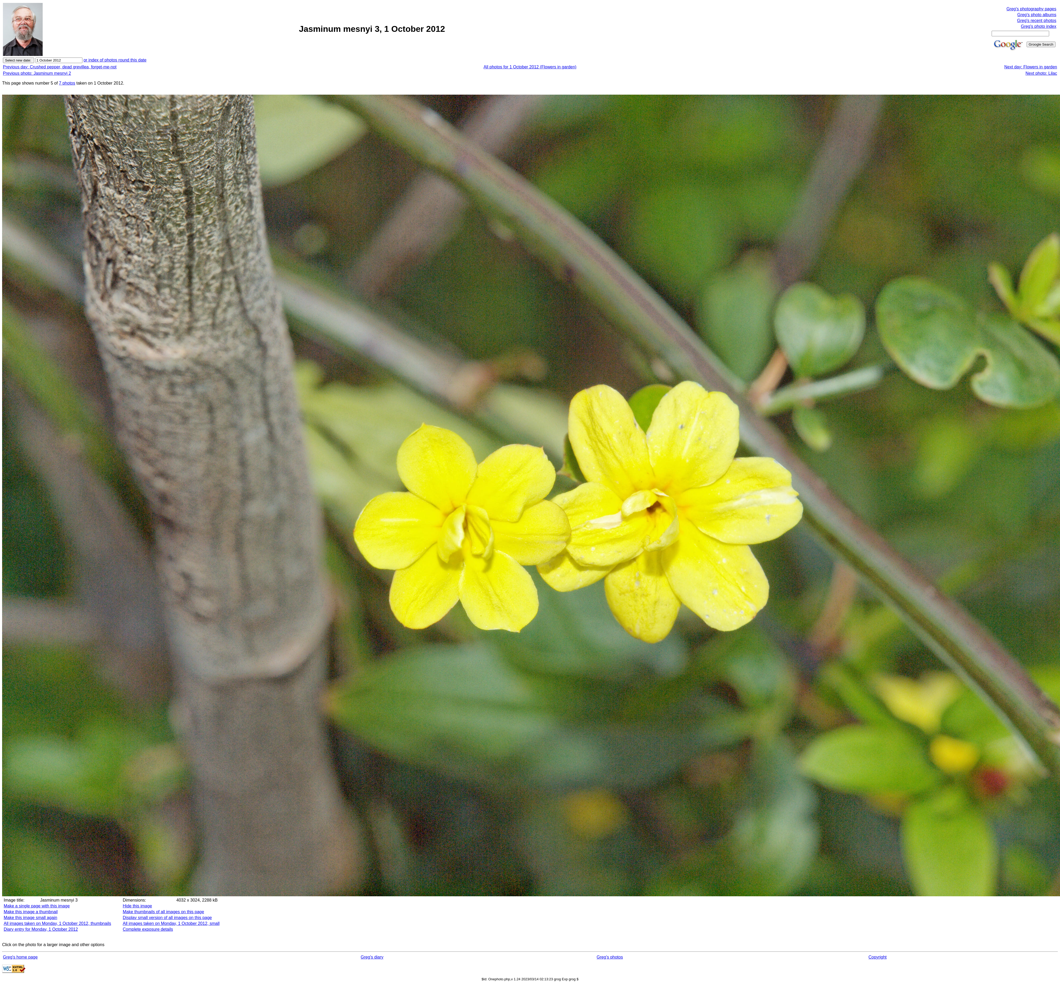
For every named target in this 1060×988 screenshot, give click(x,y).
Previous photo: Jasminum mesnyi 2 (37, 73)
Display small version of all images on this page (167, 917)
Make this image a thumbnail (31, 912)
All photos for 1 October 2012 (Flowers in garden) (530, 67)
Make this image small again (30, 917)
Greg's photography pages (1031, 9)
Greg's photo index (1038, 26)
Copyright (877, 957)
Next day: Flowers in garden (1030, 67)
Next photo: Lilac (1041, 73)
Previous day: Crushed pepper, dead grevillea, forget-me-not (60, 67)
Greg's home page (20, 957)
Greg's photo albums (1036, 14)
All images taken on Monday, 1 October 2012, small (171, 923)
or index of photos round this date (115, 60)
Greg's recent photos (1036, 20)
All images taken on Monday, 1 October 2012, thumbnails (57, 923)
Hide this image (137, 906)
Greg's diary (372, 957)
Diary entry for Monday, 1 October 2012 (41, 929)
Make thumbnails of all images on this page (163, 912)
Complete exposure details (148, 929)
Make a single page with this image (37, 906)
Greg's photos (610, 957)
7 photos (67, 83)
